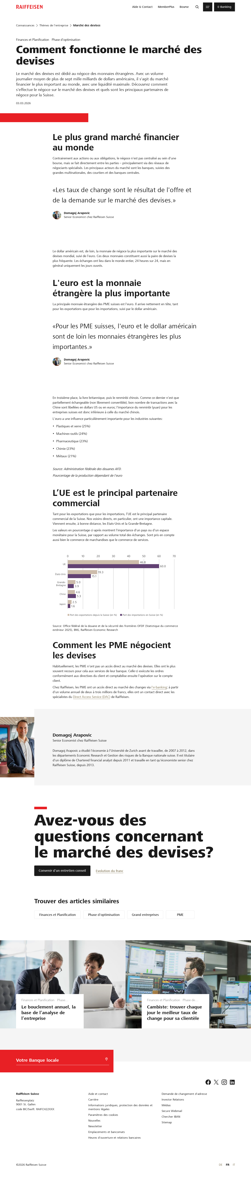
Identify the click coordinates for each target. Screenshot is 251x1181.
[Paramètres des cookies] (103, 1115)
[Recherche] (197, 6)
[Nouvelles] (94, 1120)
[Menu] (207, 6)
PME (180, 915)
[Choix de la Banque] (59, 1061)
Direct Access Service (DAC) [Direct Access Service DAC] (91, 697)
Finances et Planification (57, 915)
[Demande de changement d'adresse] (184, 1094)
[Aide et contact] (98, 1094)
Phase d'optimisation (104, 915)
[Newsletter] (95, 1126)
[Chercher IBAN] (171, 1116)
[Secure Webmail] (172, 1111)
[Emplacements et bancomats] (106, 1132)
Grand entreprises (145, 915)
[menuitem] (142, 6)
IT (234, 1164)
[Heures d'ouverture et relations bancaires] (114, 1137)
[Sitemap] (167, 1122)
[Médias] (166, 1105)
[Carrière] (93, 1099)
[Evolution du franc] (109, 871)
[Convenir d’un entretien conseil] (62, 870)
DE (220, 1164)
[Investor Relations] (173, 1099)
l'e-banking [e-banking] (159, 687)
